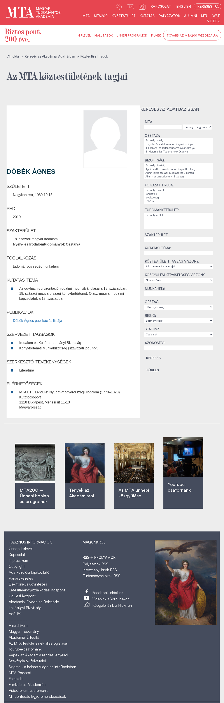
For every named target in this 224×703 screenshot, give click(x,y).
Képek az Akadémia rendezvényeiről (38, 655)
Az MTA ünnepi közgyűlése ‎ (134, 492)
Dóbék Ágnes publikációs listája (37, 321)
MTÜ (204, 16)
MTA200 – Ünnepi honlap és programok (34, 495)
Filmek (156, 35)
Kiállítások (103, 35)
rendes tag (178, 194)
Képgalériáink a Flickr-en (112, 605)
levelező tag (178, 198)
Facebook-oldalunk (107, 592)
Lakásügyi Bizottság (25, 607)
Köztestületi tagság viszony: (172, 261)
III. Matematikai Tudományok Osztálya (178, 152)
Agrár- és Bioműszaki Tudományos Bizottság (178, 169)
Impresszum (18, 560)
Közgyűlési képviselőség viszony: (175, 275)
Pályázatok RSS (95, 564)
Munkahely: (155, 289)
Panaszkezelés (21, 578)
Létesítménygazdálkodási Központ (37, 590)
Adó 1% (15, 613)
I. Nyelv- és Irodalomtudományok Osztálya (178, 144)
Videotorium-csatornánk (28, 690)
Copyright (17, 566)
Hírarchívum (18, 625)
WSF (216, 16)
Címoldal (13, 56)
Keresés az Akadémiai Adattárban (50, 56)
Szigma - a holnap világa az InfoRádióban (42, 666)
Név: (148, 122)
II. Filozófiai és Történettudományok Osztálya (178, 148)
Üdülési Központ (22, 596)
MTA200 (101, 16)
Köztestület (124, 16)
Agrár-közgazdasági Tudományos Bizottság (178, 173)
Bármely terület (178, 215)
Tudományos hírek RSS (101, 575)
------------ (18, 619)
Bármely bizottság (178, 165)
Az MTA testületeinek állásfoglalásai (38, 643)
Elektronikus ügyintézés (28, 584)
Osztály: (152, 135)
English (183, 6)
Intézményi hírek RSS (100, 570)
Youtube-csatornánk (25, 649)
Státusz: (152, 329)
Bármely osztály (178, 140)
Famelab (16, 678)
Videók (213, 21)
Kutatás (147, 16)
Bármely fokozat (178, 190)
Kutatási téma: (158, 248)
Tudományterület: (162, 210)
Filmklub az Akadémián (27, 684)
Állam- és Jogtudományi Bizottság (178, 177)
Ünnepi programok (132, 35)
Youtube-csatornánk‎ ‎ (179, 487)
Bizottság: (155, 160)
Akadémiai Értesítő (24, 637)
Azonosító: (155, 343)
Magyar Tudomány (24, 631)
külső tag (178, 201)
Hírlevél (84, 35)
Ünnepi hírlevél (21, 548)
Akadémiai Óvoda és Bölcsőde (34, 602)
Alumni (190, 16)
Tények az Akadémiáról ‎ (81, 492)
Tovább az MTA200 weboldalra (192, 35)
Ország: (152, 302)
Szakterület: (156, 235)
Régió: (150, 316)
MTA (86, 16)
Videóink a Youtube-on (111, 599)
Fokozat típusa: (159, 185)
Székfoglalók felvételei (27, 661)
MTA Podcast (20, 672)
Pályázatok (169, 16)
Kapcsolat (161, 6)
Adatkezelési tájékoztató (29, 572)
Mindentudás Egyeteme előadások (37, 696)
